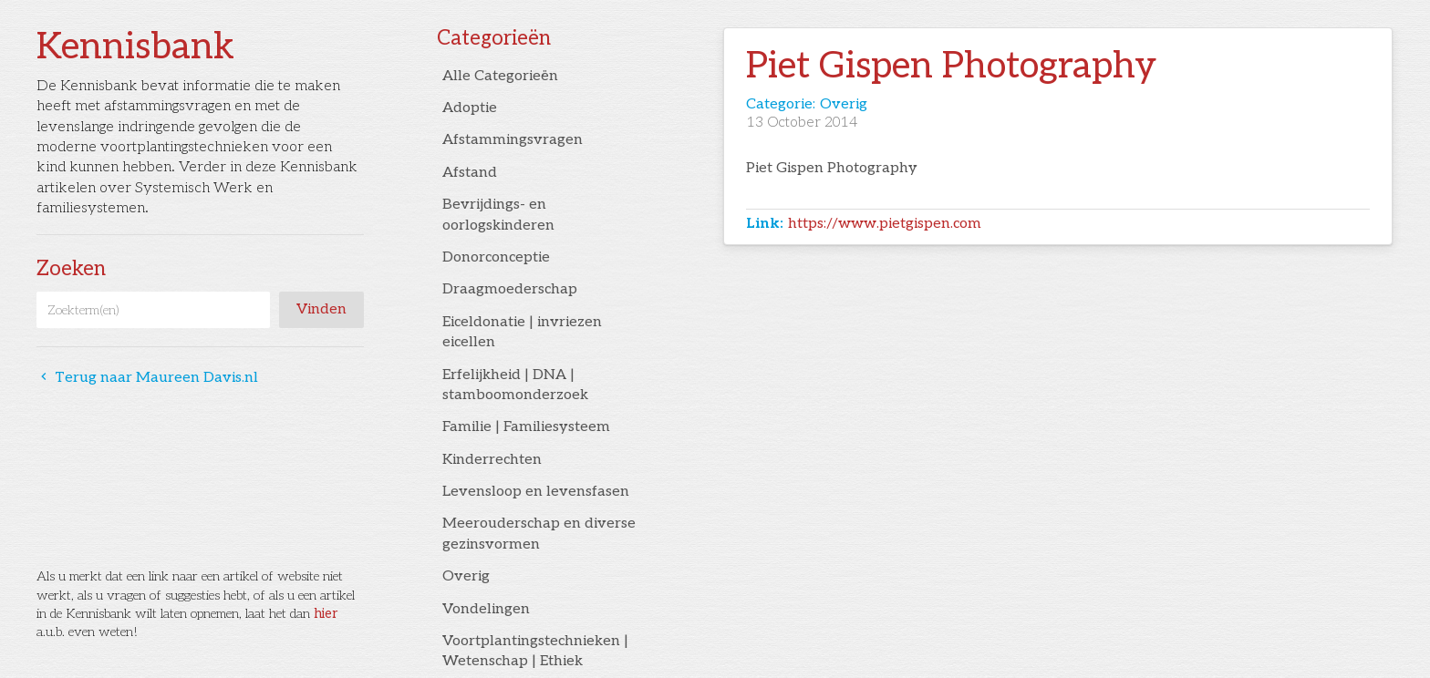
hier (325, 614)
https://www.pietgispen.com (884, 223)
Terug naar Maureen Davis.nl (147, 377)
